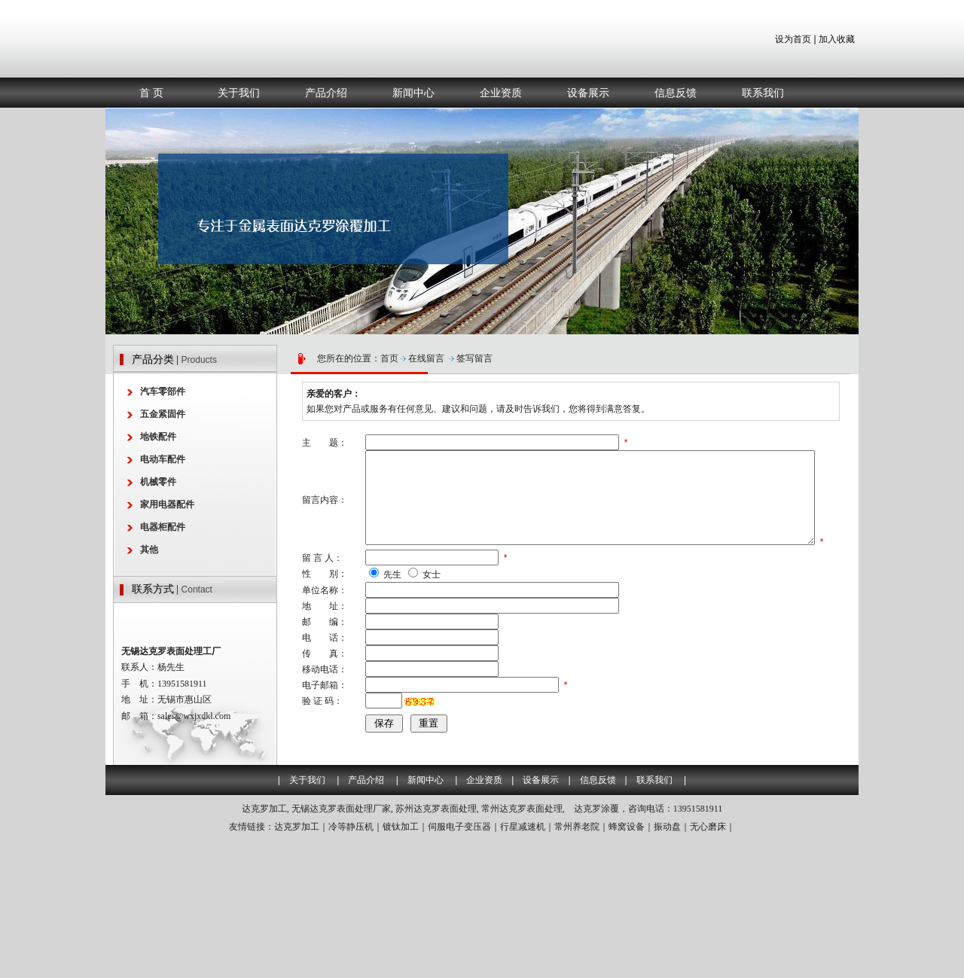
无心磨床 (708, 964)
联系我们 (763, 93)
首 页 (151, 93)
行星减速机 (522, 964)
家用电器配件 (167, 504)
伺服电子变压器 (459, 964)
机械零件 (158, 482)
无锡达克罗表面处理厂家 (341, 946)
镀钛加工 (401, 964)
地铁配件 (158, 436)
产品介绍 (326, 93)
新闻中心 (413, 93)
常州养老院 (576, 964)
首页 (389, 358)
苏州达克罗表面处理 (436, 946)
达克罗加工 (264, 946)
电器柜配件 (162, 527)
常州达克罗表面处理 (522, 946)
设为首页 (793, 39)
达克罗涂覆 (596, 946)
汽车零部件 (162, 391)
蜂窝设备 (627, 964)
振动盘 (667, 964)
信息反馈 (675, 93)
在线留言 (426, 358)
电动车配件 (162, 459)
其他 (149, 549)
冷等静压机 (351, 964)
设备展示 (588, 93)
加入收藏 (837, 39)
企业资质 (501, 93)
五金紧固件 (162, 414)
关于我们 (239, 93)
